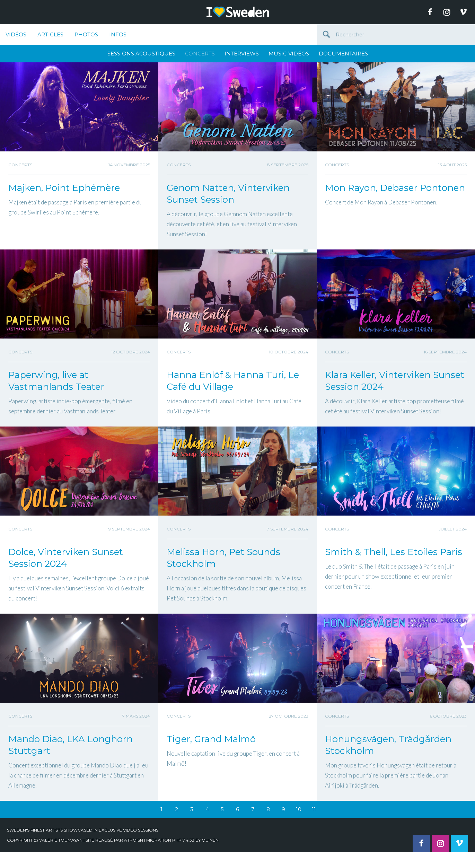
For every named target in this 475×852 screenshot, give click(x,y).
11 (314, 809)
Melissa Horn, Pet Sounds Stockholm (223, 557)
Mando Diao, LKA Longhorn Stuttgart (70, 745)
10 (298, 809)
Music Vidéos (289, 53)
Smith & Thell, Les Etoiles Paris (393, 551)
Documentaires (343, 53)
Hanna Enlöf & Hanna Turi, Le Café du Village (233, 380)
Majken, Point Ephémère (64, 187)
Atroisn (133, 840)
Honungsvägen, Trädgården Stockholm (388, 745)
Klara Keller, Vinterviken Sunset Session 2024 (394, 380)
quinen (210, 840)
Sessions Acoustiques (141, 53)
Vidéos (16, 35)
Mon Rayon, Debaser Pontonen (395, 187)
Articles (50, 34)
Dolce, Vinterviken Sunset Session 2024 (65, 557)
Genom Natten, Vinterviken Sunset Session (228, 193)
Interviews (242, 53)
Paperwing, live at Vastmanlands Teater (56, 380)
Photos (86, 34)
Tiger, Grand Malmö (211, 739)
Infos (117, 34)
